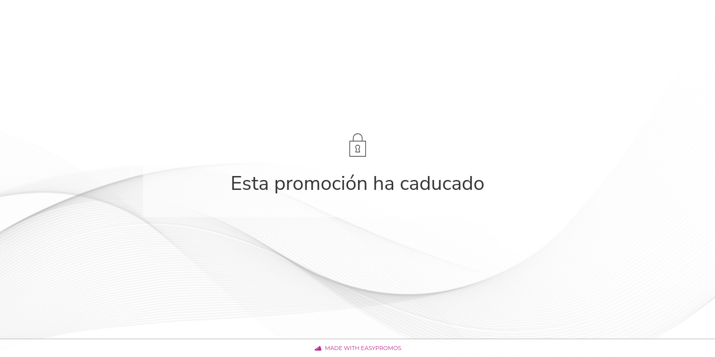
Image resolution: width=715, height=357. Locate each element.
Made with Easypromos (363, 348)
